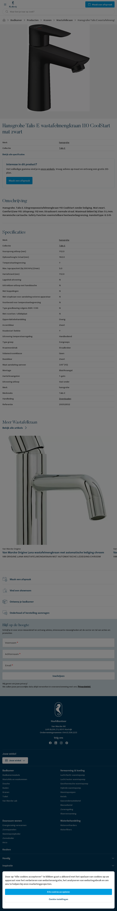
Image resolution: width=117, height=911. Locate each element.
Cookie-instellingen (58, 899)
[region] (58, 890)
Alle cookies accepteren (58, 891)
